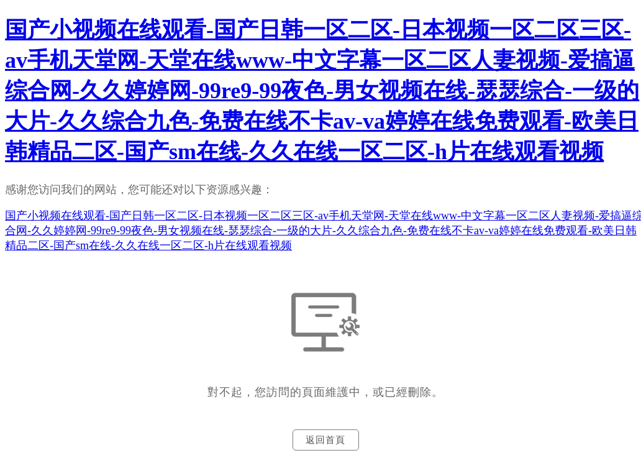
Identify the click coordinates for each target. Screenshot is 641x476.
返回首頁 (325, 440)
